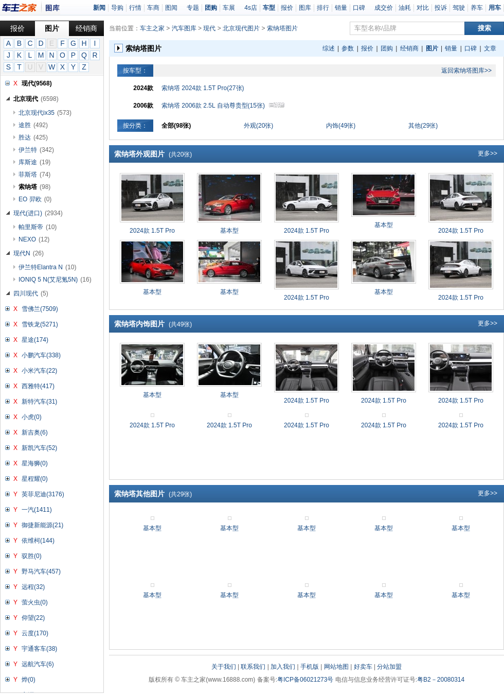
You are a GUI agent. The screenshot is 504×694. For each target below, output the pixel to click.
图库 (305, 7)
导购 (117, 7)
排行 (323, 7)
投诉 (441, 7)
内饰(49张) (340, 125)
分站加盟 (389, 666)
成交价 (383, 7)
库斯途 (34, 162)
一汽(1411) (37, 509)
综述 (328, 48)
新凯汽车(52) (39, 448)
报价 (287, 7)
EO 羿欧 (35, 199)
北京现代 (36, 98)
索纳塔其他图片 (153, 494)
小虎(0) (32, 417)
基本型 (229, 230)
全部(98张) (176, 125)
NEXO (34, 239)
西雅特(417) (38, 386)
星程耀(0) (35, 478)
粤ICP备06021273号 (305, 679)
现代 (209, 28)
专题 (193, 7)
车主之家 (152, 28)
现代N (28, 253)
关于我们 (223, 666)
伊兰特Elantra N (47, 267)
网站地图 (336, 666)
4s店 (250, 7)
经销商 (86, 28)
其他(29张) (423, 125)
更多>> (487, 153)
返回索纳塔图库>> (466, 70)
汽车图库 (184, 28)
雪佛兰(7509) (40, 309)
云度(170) (35, 633)
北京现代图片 (241, 28)
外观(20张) (258, 125)
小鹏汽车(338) (41, 355)
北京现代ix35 (45, 112)
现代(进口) (38, 213)
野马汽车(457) (41, 571)
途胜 (33, 125)
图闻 (171, 7)
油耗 (405, 7)
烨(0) (28, 679)
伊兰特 (36, 149)
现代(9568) (37, 83)
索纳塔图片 (282, 28)
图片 (52, 28)
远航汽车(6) (38, 664)
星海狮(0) (35, 463)
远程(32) (33, 587)
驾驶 (459, 7)
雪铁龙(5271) (40, 324)
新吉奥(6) (35, 432)
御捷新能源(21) (42, 525)
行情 (135, 7)
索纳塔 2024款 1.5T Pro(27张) (202, 88)
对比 (423, 7)
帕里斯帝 (38, 227)
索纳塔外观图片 (153, 154)
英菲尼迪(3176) (43, 494)
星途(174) (35, 339)
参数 (347, 48)
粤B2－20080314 (440, 679)
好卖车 (363, 666)
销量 (341, 7)
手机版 (309, 666)
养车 (477, 7)
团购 (387, 48)
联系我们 (253, 666)
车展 (229, 7)
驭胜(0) (32, 556)
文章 (490, 48)
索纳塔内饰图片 (153, 324)
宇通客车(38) (39, 648)
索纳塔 (34, 186)
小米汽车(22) (39, 370)
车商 (153, 7)
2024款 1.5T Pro (152, 230)
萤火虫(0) (35, 602)
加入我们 (283, 666)
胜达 (33, 137)
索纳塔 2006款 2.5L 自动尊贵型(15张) (222, 105)
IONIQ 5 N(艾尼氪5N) (55, 279)
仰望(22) (33, 617)
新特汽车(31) (39, 401)
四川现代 (30, 293)
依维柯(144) (38, 540)
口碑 (359, 7)
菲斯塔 (34, 174)
